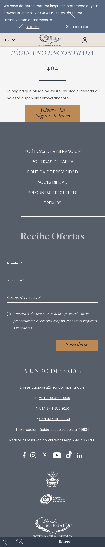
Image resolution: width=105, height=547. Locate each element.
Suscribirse (76, 345)
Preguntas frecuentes (52, 193)
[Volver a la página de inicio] (52, 113)
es (10, 39)
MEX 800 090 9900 (54, 398)
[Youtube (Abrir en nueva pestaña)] (57, 455)
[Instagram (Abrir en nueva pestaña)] (33, 455)
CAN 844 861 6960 (54, 419)
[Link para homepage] (52, 40)
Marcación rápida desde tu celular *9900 (54, 429)
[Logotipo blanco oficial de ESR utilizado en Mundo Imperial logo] (52, 499)
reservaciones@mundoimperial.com (54, 387)
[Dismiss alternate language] (77, 27)
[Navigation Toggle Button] (95, 40)
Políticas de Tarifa (52, 162)
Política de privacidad (52, 172)
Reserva (66, 542)
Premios (52, 203)
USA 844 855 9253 (54, 408)
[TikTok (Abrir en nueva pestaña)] (69, 454)
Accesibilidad (52, 182)
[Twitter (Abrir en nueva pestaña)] (44, 454)
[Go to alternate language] (28, 27)
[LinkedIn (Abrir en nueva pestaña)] (80, 455)
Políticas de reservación (52, 151)
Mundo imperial (52, 371)
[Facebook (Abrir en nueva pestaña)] (24, 455)
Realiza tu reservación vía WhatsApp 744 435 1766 (52, 440)
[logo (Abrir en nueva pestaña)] (52, 479)
